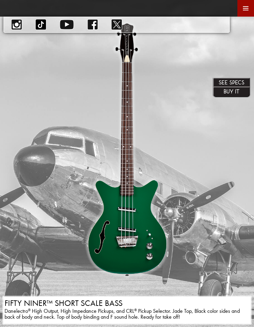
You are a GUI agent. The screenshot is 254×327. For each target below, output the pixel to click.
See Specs (231, 82)
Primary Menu (245, 8)
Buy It (231, 91)
